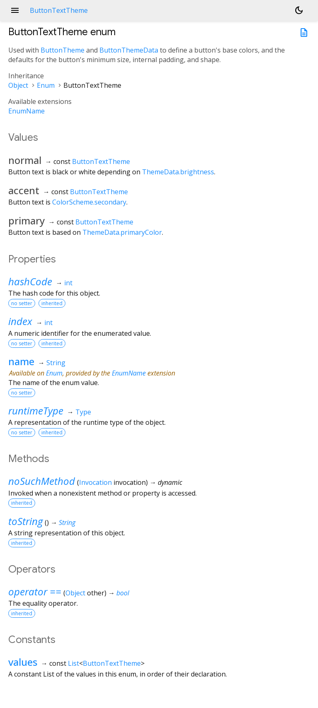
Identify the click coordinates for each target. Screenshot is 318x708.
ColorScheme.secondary (89, 202)
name (21, 361)
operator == (34, 591)
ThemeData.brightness (178, 171)
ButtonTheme (62, 50)
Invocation (95, 482)
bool (122, 592)
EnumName (26, 111)
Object (18, 85)
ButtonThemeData (128, 50)
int (68, 282)
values (22, 662)
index (20, 321)
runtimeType (35, 410)
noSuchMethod (41, 481)
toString (25, 521)
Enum (46, 85)
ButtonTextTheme (101, 161)
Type (83, 412)
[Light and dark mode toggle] (299, 10)
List (73, 663)
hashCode (30, 281)
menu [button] (15, 10)
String (55, 362)
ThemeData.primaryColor (122, 232)
